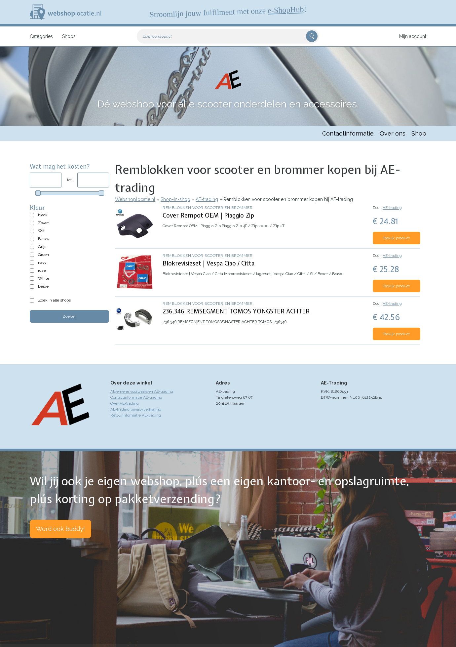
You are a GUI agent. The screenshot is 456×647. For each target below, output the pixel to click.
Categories (41, 36)
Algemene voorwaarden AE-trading (141, 391)
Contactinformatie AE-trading (136, 397)
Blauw (44, 238)
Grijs (42, 246)
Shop (418, 133)
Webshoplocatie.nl (135, 199)
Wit (41, 230)
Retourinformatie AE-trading (135, 415)
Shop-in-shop (175, 199)
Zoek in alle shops (54, 300)
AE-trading (207, 199)
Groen (43, 254)
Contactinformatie (348, 133)
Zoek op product (157, 36)
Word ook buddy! (60, 528)
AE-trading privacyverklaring (135, 409)
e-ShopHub (286, 10)
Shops (69, 36)
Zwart (43, 223)
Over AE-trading (124, 403)
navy (42, 262)
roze (42, 270)
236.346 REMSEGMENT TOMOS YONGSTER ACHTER (236, 311)
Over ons (392, 133)
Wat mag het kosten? (60, 166)
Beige (43, 286)
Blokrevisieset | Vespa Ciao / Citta (208, 263)
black (43, 215)
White (43, 278)
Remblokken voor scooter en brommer (207, 207)
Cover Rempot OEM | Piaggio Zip (208, 215)
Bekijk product (396, 238)
